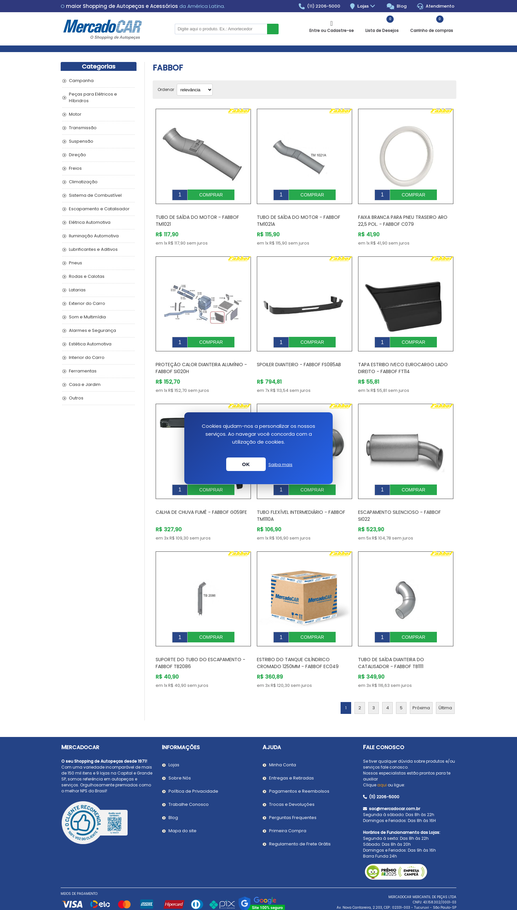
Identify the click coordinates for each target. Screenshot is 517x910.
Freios (75, 168)
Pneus (75, 263)
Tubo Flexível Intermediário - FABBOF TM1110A (301, 501)
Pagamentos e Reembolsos (299, 771)
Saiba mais (280, 464)
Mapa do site (182, 811)
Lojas (367, 6)
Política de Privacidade (193, 771)
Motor (75, 114)
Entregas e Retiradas (291, 758)
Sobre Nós (179, 758)
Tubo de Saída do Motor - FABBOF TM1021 (197, 215)
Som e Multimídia (87, 317)
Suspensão (81, 141)
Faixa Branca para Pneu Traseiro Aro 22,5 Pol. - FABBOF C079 (402, 215)
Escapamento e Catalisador (99, 209)
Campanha (81, 80)
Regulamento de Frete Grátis (300, 824)
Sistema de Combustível (95, 195)
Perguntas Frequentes (293, 798)
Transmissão (83, 128)
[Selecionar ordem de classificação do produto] (195, 90)
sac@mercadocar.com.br (391, 789)
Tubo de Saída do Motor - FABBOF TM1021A (298, 215)
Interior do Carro (87, 357)
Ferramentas (83, 371)
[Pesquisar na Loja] (221, 29)
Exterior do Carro (87, 303)
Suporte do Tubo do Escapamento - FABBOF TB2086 (200, 643)
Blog (397, 6)
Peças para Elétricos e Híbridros (93, 97)
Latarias (77, 290)
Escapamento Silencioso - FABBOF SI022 (399, 501)
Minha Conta (282, 745)
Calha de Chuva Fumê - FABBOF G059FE (201, 497)
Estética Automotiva (90, 344)
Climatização (83, 182)
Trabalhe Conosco (188, 784)
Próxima (421, 688)
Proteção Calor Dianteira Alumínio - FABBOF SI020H (201, 358)
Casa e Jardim (85, 384)
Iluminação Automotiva (94, 236)
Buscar (273, 29)
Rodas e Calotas (87, 276)
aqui (382, 765)
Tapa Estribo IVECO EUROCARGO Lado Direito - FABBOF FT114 (403, 358)
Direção (77, 155)
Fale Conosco (383, 727)
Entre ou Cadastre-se (331, 30)
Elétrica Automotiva (89, 222)
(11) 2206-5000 (320, 6)
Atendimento (435, 6)
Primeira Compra (287, 811)
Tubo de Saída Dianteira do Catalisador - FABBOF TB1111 (391, 643)
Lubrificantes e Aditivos (93, 249)
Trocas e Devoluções (292, 784)
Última (445, 688)
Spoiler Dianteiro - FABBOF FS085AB (299, 354)
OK (246, 464)
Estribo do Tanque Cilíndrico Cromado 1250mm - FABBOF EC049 (298, 643)
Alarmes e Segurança (92, 330)
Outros (76, 398)
